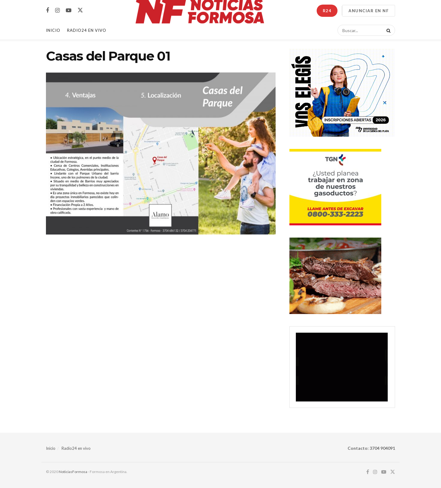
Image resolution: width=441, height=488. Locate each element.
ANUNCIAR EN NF (369, 10)
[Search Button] (387, 30)
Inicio (53, 30)
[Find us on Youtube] (68, 10)
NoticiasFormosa (73, 471)
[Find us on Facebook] (47, 10)
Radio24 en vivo (76, 448)
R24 (327, 10)
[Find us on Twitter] (80, 10)
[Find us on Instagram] (57, 10)
